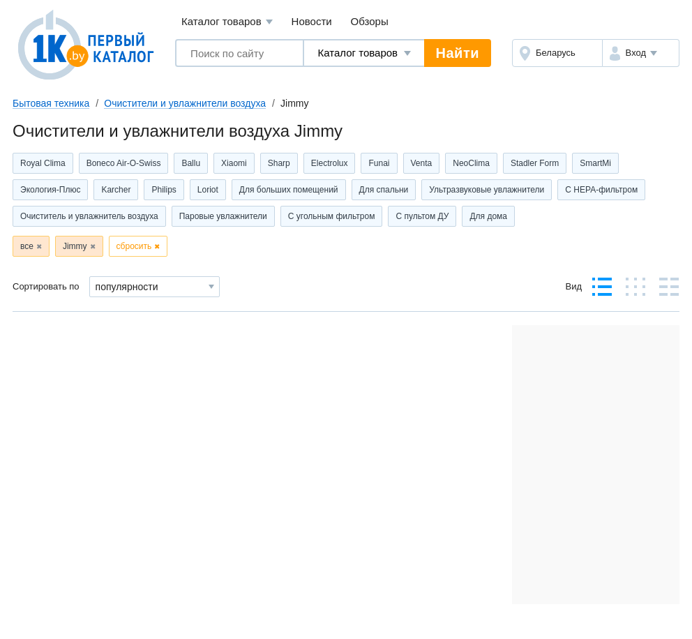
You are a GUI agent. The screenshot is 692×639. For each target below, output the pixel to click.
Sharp (279, 163)
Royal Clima (43, 163)
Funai (378, 163)
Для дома (488, 216)
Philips (163, 190)
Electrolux (329, 163)
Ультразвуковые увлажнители (486, 190)
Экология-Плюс (50, 190)
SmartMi (595, 163)
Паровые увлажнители (223, 216)
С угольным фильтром (331, 216)
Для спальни (384, 190)
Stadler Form (535, 163)
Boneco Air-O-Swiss (123, 163)
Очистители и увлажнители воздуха (185, 103)
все (26, 246)
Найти (457, 53)
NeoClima (471, 163)
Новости (312, 21)
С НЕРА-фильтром (601, 190)
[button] (641, 53)
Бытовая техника (51, 103)
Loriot (207, 190)
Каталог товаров (227, 22)
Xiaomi (234, 163)
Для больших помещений (288, 190)
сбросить (134, 246)
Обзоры (370, 21)
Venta (422, 163)
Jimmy (75, 246)
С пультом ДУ (422, 216)
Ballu (190, 163)
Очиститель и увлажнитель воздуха (89, 216)
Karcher (115, 190)
